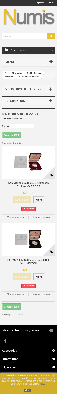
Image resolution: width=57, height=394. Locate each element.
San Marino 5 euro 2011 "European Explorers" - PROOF (28, 184)
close (27, 390)
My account (10, 367)
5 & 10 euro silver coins (29, 77)
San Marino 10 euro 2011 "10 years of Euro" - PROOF (28, 261)
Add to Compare (42, 217)
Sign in (50, 2)
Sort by (5, 126)
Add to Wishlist (17, 217)
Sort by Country (34, 73)
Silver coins (17, 73)
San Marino (8, 77)
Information (15, 101)
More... (42, 384)
